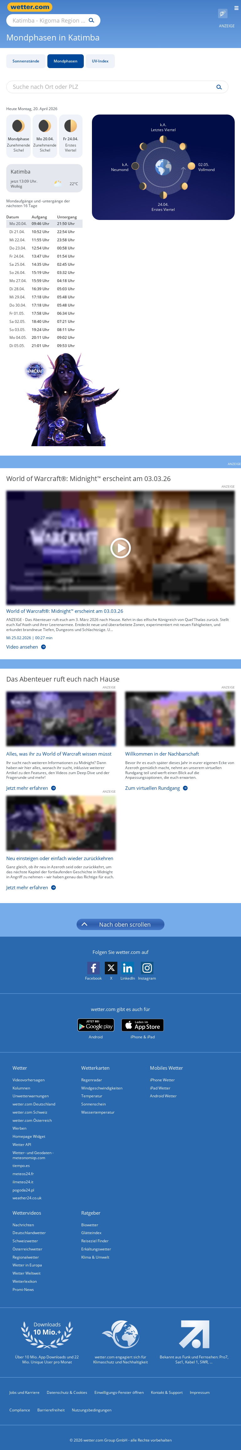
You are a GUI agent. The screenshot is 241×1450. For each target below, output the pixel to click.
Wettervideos (27, 1207)
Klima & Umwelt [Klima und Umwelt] (95, 1251)
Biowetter (89, 1218)
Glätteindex (91, 1226)
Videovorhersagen (29, 1072)
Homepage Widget (29, 1129)
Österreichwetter (27, 1243)
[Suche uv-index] (217, 80)
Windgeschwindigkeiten (101, 1080)
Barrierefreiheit (51, 1404)
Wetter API (22, 1138)
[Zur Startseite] (31, 7)
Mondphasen (66, 53)
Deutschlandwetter (29, 1226)
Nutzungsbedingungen (91, 1404)
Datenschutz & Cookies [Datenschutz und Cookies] (67, 1387)
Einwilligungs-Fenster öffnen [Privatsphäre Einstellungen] (119, 1387)
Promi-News (23, 1284)
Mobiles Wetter (166, 1060)
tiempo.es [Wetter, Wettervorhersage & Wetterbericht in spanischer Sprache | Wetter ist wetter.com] (21, 1159)
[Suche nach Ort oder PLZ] (106, 7)
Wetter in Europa (27, 1259)
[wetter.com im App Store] (142, 1022)
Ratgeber (90, 1207)
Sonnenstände (26, 53)
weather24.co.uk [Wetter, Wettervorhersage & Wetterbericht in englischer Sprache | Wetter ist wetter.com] (27, 1192)
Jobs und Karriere (24, 1387)
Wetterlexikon (25, 1275)
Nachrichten (23, 1218)
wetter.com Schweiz (30, 1105)
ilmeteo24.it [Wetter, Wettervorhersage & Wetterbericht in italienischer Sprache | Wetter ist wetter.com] (23, 1175)
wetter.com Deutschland (34, 1097)
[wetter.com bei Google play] (96, 1021)
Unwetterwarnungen (31, 1089)
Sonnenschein (93, 1097)
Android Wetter (163, 1089)
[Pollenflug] (223, 7)
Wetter (20, 1060)
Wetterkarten (95, 1060)
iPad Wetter (160, 1080)
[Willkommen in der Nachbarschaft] (175, 735)
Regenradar (91, 1072)
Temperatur (91, 1089)
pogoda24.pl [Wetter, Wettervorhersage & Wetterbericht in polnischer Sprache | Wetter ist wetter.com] (23, 1183)
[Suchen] (146, 7)
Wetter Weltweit (26, 1267)
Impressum (200, 1387)
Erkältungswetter (96, 1243)
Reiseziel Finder (95, 1235)
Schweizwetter (25, 1235)
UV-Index (100, 53)
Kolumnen (21, 1080)
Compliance (19, 1404)
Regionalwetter (26, 1251)
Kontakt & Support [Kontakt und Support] (167, 1387)
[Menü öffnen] (234, 7)
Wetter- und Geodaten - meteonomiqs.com (33, 1148)
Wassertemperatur (98, 1105)
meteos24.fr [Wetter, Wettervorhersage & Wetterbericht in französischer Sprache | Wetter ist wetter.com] (23, 1167)
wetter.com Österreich (32, 1113)
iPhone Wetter (162, 1072)
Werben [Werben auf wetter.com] (19, 1121)
